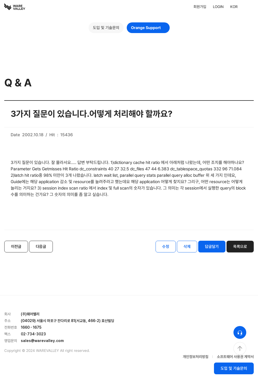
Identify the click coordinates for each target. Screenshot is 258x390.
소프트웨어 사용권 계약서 (235, 357)
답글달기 (212, 246)
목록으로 (240, 246)
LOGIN (218, 7)
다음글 (41, 246)
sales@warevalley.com (42, 341)
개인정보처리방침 (195, 357)
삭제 (187, 246)
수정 (165, 246)
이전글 (16, 246)
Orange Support (148, 27)
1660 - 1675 (31, 327)
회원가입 (199, 7)
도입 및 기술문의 (106, 27)
